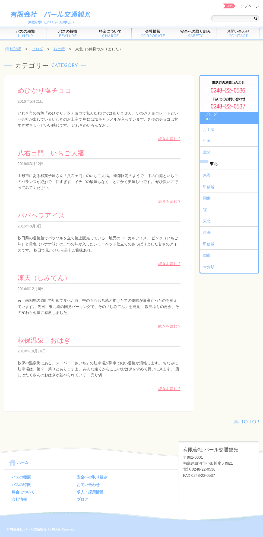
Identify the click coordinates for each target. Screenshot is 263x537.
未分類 (208, 267)
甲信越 (208, 187)
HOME (15, 49)
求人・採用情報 (90, 492)
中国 (207, 141)
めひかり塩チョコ (45, 90)
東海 (207, 175)
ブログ (37, 49)
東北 (213, 164)
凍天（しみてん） (44, 277)
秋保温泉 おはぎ (44, 340)
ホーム (22, 462)
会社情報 (153, 33)
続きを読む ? (169, 139)
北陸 (207, 152)
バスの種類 (25, 33)
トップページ (247, 6)
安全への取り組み (195, 33)
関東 (207, 198)
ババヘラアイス (41, 215)
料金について (110, 33)
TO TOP (250, 422)
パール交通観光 (49, 17)
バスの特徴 (67, 33)
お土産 (59, 49)
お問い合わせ (238, 33)
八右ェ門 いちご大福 (51, 153)
